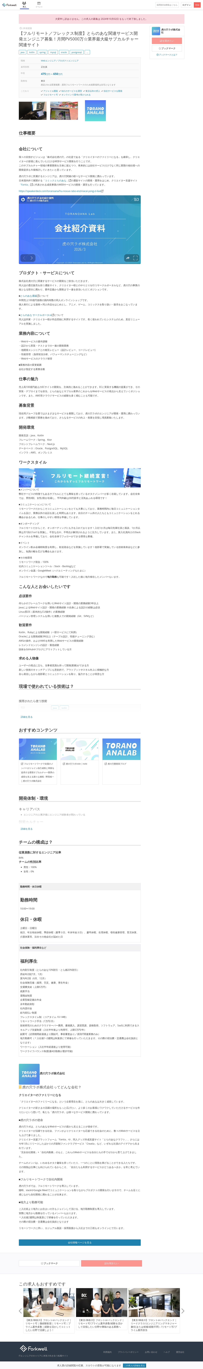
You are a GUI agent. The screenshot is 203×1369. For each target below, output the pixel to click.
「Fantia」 (24, 184)
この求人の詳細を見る (134, 1365)
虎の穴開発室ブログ (115, 763)
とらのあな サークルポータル (36, 315)
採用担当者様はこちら (167, 4)
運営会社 (180, 1352)
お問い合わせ (151, 1352)
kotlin (32, 52)
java (22, 52)
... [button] (87, 52)
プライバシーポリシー (128, 1352)
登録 (197, 4)
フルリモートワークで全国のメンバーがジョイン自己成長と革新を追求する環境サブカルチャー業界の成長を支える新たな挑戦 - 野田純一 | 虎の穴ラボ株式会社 (37, 772)
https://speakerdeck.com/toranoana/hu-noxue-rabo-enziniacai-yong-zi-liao (60, 191)
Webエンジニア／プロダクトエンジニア (59, 60)
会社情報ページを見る (80, 1242)
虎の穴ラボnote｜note (75, 763)
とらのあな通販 (28, 295)
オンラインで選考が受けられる (76, 94)
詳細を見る (27, 716)
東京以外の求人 (93, 90)
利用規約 (107, 1352)
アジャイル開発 (50, 90)
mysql (53, 52)
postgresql (77, 52)
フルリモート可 (50, 94)
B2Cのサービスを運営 (72, 90)
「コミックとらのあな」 (56, 180)
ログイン (186, 4)
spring (42, 52)
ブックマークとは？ (167, 54)
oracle (64, 52)
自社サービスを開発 (113, 90)
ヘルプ (167, 1352)
